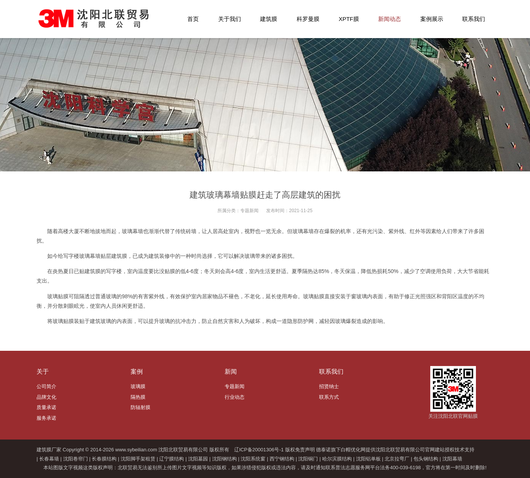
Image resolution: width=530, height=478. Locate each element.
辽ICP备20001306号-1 (259, 449)
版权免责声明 (300, 449)
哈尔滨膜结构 (337, 459)
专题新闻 (249, 210)
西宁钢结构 (282, 459)
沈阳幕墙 (452, 459)
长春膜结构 (104, 459)
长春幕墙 (49, 459)
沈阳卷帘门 (75, 459)
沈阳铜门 (308, 459)
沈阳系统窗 (253, 459)
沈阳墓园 (198, 459)
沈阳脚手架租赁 (138, 459)
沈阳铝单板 (368, 459)
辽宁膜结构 (171, 459)
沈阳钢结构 (224, 459)
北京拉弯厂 (397, 459)
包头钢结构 (425, 459)
